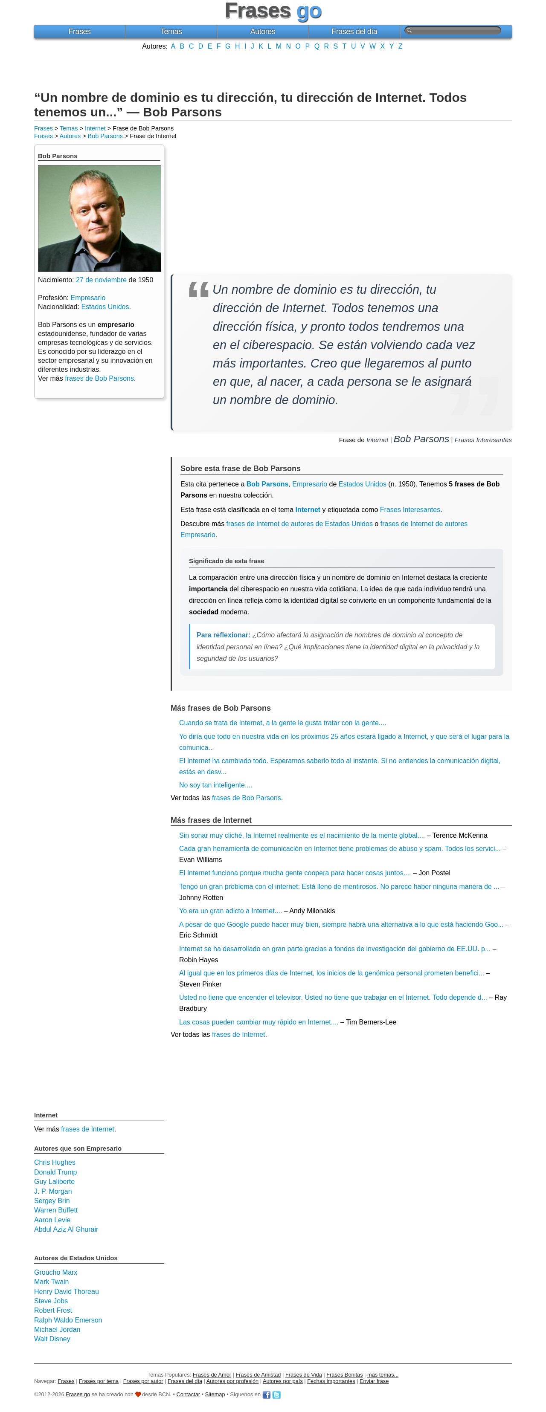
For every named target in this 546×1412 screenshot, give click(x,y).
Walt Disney (52, 1339)
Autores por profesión (232, 1381)
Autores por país (283, 1381)
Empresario (309, 484)
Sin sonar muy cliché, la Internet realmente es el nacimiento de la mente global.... (302, 835)
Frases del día (354, 31)
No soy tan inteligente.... (216, 785)
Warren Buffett (56, 1210)
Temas (171, 31)
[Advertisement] (273, 69)
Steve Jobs (51, 1301)
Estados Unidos (362, 484)
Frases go (78, 1394)
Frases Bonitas (344, 1374)
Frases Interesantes (483, 439)
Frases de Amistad (258, 1374)
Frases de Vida (303, 1374)
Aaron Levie (52, 1220)
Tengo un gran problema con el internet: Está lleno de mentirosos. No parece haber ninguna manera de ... (339, 886)
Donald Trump (55, 1172)
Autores (263, 31)
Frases (79, 31)
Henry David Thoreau (66, 1291)
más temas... (382, 1374)
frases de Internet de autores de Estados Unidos (300, 523)
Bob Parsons (105, 136)
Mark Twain (51, 1281)
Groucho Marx (55, 1272)
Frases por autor (143, 1381)
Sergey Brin (52, 1200)
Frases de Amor (212, 1374)
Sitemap (215, 1394)
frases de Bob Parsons (246, 797)
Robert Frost (53, 1310)
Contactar (188, 1394)
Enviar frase (374, 1381)
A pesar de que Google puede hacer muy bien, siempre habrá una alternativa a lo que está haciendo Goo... (341, 924)
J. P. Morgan (53, 1191)
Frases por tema (99, 1381)
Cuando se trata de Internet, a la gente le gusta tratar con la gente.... (282, 722)
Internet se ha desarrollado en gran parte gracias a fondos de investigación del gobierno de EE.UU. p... (335, 948)
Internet (95, 128)
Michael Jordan (57, 1329)
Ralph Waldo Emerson (68, 1320)
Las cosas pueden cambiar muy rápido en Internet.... (259, 1022)
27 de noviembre (101, 280)
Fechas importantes (331, 1381)
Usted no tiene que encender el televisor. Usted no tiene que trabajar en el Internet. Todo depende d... (333, 997)
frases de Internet (238, 1034)
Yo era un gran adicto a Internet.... (230, 910)
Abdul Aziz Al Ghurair (66, 1229)
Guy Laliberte (54, 1181)
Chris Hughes (55, 1162)
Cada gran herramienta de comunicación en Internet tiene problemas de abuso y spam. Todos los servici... (340, 848)
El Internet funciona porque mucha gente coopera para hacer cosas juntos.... (295, 873)
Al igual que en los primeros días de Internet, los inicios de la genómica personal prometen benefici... (331, 973)
